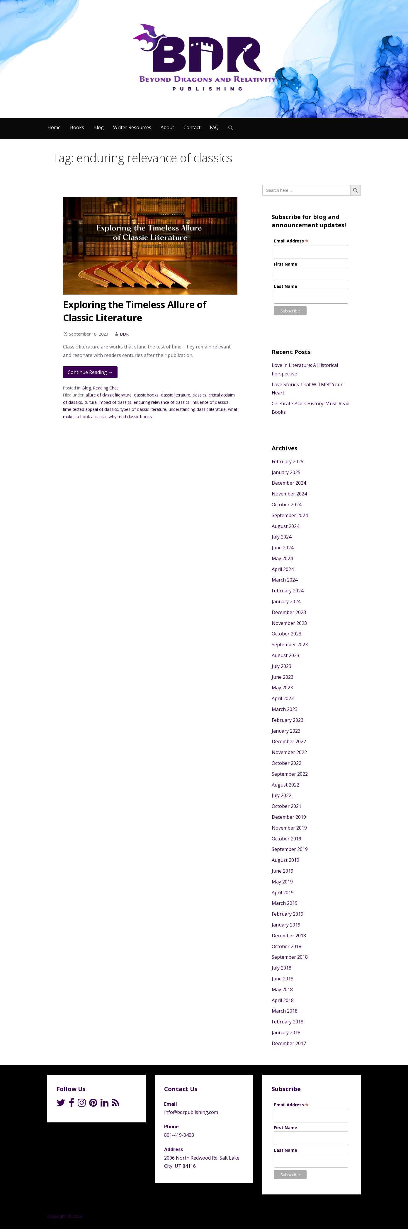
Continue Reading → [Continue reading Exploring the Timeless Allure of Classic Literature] (90, 372)
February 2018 (287, 1021)
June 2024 (282, 547)
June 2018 (282, 978)
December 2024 (289, 483)
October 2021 (286, 806)
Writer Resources (132, 127)
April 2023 (283, 698)
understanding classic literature (197, 409)
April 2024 (283, 569)
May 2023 (282, 687)
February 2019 (287, 914)
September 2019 (290, 849)
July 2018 (281, 968)
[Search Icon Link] (231, 128)
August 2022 (285, 785)
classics (199, 395)
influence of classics (210, 402)
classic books (146, 395)
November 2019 (289, 828)
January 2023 (286, 731)
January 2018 (286, 1032)
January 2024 (286, 601)
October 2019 (286, 838)
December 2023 (289, 612)
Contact (191, 127)
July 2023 (281, 666)
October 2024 (286, 504)
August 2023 (285, 655)
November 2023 (289, 623)
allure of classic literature (109, 395)
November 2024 (289, 493)
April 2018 (283, 1000)
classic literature (175, 395)
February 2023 (287, 720)
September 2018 (290, 957)
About (167, 127)
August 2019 (285, 860)
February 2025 (287, 461)
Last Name (285, 286)
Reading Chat (105, 388)
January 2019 (286, 925)
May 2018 (282, 989)
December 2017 (289, 1043)
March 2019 (285, 903)
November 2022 (289, 752)
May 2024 (282, 558)
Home (54, 127)
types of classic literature (143, 409)
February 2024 (287, 590)
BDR (124, 334)
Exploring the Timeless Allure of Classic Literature (135, 311)
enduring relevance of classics (161, 402)
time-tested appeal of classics (90, 409)
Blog (98, 127)
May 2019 (282, 881)
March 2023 (285, 709)
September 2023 (290, 644)
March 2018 (285, 1011)
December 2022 (289, 741)
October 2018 (286, 946)
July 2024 (281, 537)
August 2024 (285, 526)
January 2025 (286, 472)
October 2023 (286, 633)
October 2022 (286, 763)
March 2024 (285, 580)
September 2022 (290, 774)
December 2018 (289, 935)
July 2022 (281, 795)
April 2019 (283, 892)
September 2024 (290, 515)
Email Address (291, 240)
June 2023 (282, 677)
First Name (285, 264)
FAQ (214, 127)
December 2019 (289, 817)
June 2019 (282, 871)
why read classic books (130, 416)
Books (77, 127)
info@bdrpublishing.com (191, 1112)
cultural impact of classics (107, 402)
